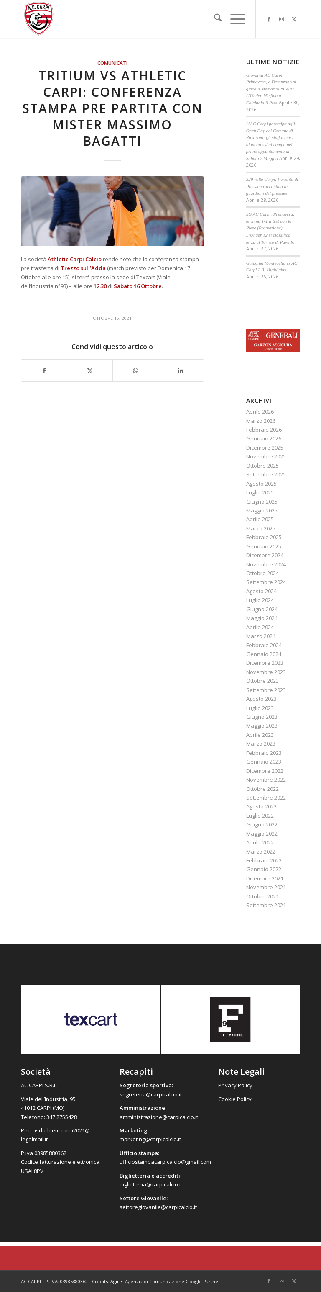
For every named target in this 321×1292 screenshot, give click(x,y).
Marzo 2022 (260, 851)
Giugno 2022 (262, 824)
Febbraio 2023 (264, 753)
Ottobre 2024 (262, 573)
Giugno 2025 (262, 501)
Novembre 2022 (266, 779)
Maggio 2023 (262, 725)
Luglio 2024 (260, 600)
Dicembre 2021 (264, 878)
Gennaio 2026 (263, 438)
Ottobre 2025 (262, 465)
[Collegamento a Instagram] (281, 19)
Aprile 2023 (260, 735)
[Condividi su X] (89, 370)
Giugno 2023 (262, 717)
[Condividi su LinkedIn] (181, 370)
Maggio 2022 (262, 833)
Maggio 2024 (262, 618)
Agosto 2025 (261, 483)
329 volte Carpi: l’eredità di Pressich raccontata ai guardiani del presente (272, 186)
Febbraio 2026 (264, 429)
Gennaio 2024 (263, 654)
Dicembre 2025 (264, 447)
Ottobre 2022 (262, 789)
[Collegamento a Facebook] (268, 19)
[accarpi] (39, 19)
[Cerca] (214, 19)
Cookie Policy (235, 1099)
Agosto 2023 (261, 699)
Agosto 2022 (261, 806)
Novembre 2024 (266, 564)
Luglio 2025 (260, 492)
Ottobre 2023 (262, 681)
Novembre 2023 (266, 672)
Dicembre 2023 (264, 663)
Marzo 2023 (260, 743)
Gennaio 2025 (263, 546)
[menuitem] (214, 19)
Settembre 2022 (266, 797)
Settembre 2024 (266, 582)
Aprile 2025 (260, 519)
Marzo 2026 (260, 421)
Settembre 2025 (266, 474)
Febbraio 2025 (264, 537)
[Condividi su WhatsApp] (135, 370)
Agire (116, 1281)
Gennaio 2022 (263, 869)
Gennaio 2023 (263, 761)
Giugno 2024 (262, 609)
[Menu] (233, 19)
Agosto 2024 (261, 591)
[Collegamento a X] (294, 19)
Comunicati (112, 62)
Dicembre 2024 (264, 555)
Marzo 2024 (260, 636)
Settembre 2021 (266, 905)
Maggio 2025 (262, 510)
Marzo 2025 (260, 528)
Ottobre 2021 (262, 896)
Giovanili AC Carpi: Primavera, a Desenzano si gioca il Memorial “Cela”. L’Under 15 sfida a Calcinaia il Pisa (271, 88)
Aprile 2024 (260, 627)
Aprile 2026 (260, 411)
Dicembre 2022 (264, 771)
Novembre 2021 (266, 887)
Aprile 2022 (260, 842)
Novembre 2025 (266, 456)
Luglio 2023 (260, 708)
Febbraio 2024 (264, 645)
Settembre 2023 (266, 690)
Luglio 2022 (260, 815)
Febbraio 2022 (264, 860)
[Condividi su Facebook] (44, 370)
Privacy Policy (235, 1085)
